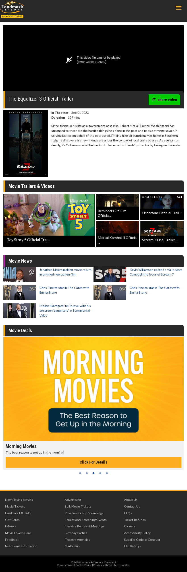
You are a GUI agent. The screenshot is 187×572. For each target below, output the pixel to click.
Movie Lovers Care (18, 533)
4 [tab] (100, 473)
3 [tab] (93, 473)
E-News (10, 526)
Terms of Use (122, 565)
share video (164, 99)
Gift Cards (12, 520)
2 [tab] (87, 473)
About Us (130, 500)
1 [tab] (80, 473)
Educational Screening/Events (86, 520)
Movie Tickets (15, 506)
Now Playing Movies (19, 500)
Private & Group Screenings (84, 513)
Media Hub (72, 546)
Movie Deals (20, 330)
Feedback (12, 539)
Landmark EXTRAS (18, 513)
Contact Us (132, 506)
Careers (129, 526)
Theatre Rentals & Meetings (85, 526)
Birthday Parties (76, 533)
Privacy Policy (65, 565)
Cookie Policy (83, 565)
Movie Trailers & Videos (31, 186)
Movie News (20, 261)
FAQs (128, 513)
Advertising (73, 500)
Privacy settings (102, 565)
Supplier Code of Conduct (142, 539)
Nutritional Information (21, 546)
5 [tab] (107, 473)
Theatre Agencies (77, 539)
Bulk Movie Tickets (78, 506)
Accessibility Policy (137, 533)
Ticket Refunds (135, 520)
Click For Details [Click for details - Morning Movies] (93, 462)
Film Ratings (132, 546)
